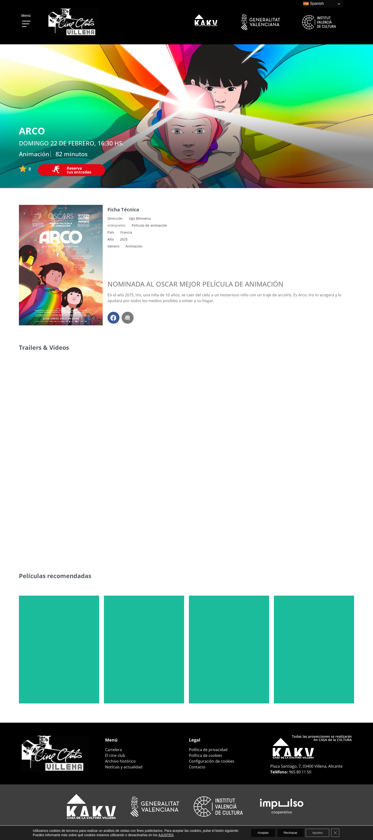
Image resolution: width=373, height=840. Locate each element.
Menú (26, 15)
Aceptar (261, 832)
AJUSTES (162, 835)
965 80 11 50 (300, 772)
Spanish (313, 4)
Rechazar (290, 832)
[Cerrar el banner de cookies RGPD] (338, 832)
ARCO (32, 130)
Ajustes (319, 832)
